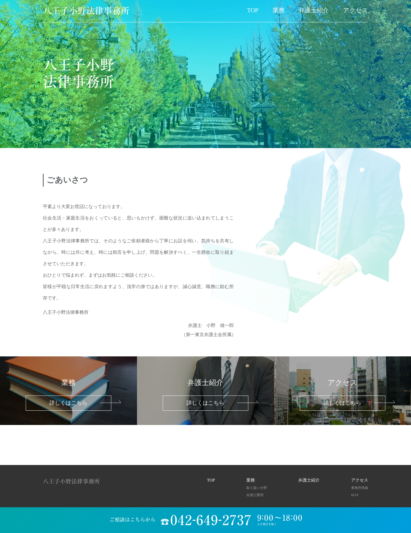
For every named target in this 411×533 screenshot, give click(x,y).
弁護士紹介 (314, 10)
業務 (279, 10)
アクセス (355, 10)
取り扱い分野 (256, 488)
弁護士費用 (254, 495)
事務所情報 (359, 488)
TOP (252, 10)
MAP (354, 495)
